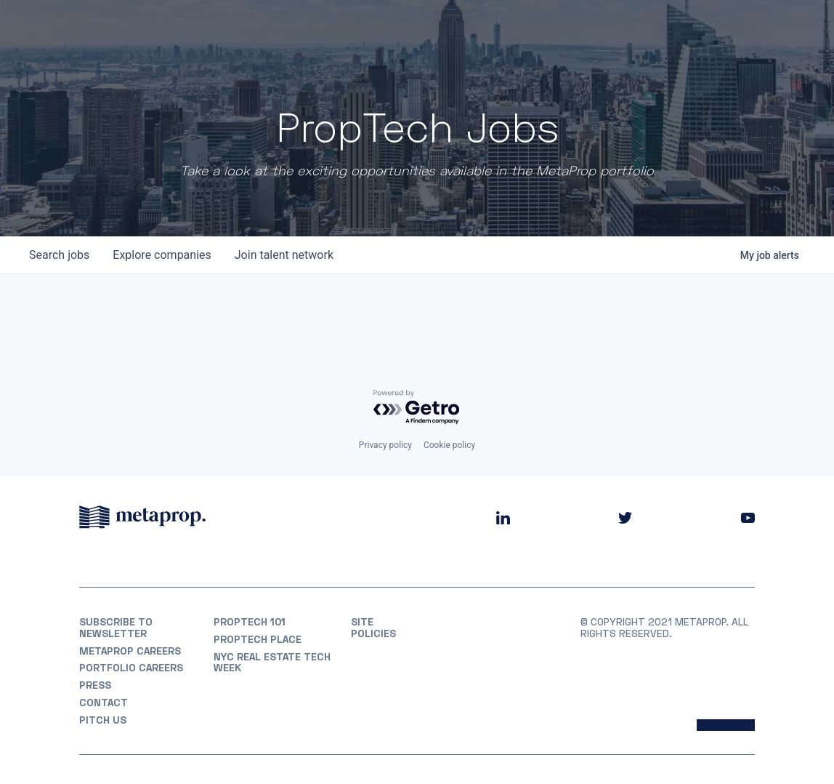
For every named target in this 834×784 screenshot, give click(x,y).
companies (162, 255)
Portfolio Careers (131, 667)
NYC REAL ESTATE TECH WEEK (272, 662)
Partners (542, 29)
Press (95, 685)
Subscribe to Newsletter (116, 627)
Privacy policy (385, 445)
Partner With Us (708, 29)
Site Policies (373, 627)
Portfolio (470, 29)
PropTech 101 (250, 622)
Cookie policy (449, 445)
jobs (59, 255)
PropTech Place (257, 639)
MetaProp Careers (130, 651)
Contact (103, 702)
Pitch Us (102, 720)
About (405, 29)
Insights (611, 29)
